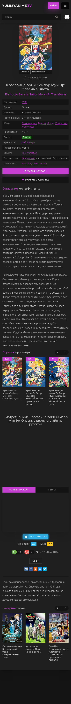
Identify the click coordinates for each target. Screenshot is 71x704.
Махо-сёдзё (28, 126)
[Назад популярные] (58, 352)
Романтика (61, 123)
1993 (24, 102)
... (49, 71)
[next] (65, 608)
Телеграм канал (38, 537)
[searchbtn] (57, 17)
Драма (50, 123)
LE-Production (39, 163)
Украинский (28, 158)
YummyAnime (17, 6)
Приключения (29, 123)
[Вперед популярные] (65, 352)
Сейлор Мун (28, 142)
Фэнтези (42, 123)
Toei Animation (29, 153)
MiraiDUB (26, 163)
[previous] (58, 608)
